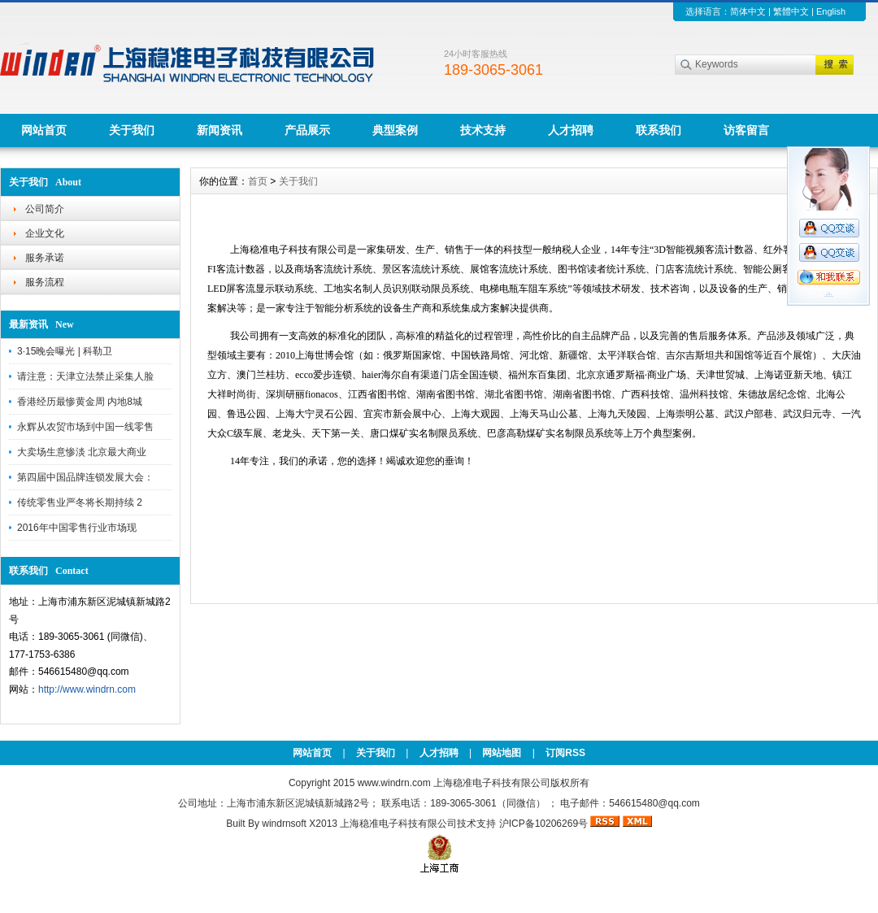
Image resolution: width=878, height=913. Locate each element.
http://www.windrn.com (87, 689)
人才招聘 (570, 130)
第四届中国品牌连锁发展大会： (85, 477)
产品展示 (307, 130)
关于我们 (131, 130)
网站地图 (501, 753)
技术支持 (483, 130)
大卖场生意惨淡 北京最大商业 (81, 452)
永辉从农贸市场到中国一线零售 (85, 427)
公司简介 (44, 209)
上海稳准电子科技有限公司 (398, 823)
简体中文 (748, 11)
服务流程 (44, 282)
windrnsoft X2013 (299, 823)
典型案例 (395, 130)
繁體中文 (791, 11)
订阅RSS (565, 753)
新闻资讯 (219, 130)
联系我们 (658, 130)
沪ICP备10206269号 (543, 823)
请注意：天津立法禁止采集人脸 (85, 376)
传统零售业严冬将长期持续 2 (79, 502)
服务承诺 (44, 257)
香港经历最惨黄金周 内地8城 (79, 401)
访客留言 (746, 130)
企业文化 (44, 233)
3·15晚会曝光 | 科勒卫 (64, 351)
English (830, 11)
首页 (257, 181)
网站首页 (44, 130)
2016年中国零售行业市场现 (77, 527)
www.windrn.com (395, 783)
